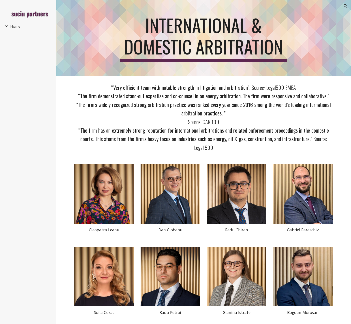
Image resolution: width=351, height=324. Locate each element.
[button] (345, 6)
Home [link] (15, 26)
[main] (203, 38)
